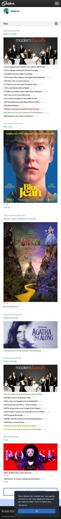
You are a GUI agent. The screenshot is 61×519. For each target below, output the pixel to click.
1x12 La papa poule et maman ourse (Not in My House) (24, 67)
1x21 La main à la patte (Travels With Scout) (20, 98)
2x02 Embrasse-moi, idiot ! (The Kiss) (18, 116)
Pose (5, 440)
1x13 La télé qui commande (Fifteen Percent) (20, 70)
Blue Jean (7, 127)
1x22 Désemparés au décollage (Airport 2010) (21, 102)
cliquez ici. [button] (22, 505)
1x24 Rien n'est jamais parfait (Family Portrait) (21, 109)
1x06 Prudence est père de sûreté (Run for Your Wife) (23, 412)
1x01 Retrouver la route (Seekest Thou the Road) (22, 351)
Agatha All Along (10, 318)
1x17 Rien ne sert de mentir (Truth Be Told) (20, 84)
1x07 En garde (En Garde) (13, 415)
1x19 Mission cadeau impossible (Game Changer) (22, 91)
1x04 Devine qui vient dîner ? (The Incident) (20, 405)
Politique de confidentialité (10, 516)
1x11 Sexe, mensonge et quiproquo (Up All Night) (22, 429)
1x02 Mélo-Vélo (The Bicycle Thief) (17, 398)
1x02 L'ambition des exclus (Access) (17, 473)
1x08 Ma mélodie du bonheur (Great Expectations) (22, 419)
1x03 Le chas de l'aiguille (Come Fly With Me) (20, 401)
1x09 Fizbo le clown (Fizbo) (13, 422)
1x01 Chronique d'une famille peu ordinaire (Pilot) (22, 394)
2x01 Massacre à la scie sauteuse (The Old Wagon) (23, 113)
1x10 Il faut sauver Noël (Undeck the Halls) (19, 426)
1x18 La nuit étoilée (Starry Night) (16, 88)
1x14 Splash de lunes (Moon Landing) (17, 74)
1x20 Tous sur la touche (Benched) (16, 95)
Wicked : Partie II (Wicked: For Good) (19, 219)
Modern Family (9, 34)
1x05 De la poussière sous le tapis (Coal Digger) (21, 408)
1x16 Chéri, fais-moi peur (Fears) (16, 81)
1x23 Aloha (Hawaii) (11, 105)
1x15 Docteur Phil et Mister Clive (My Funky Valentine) (24, 77)
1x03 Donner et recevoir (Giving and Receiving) (21, 479)
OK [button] (36, 511)
